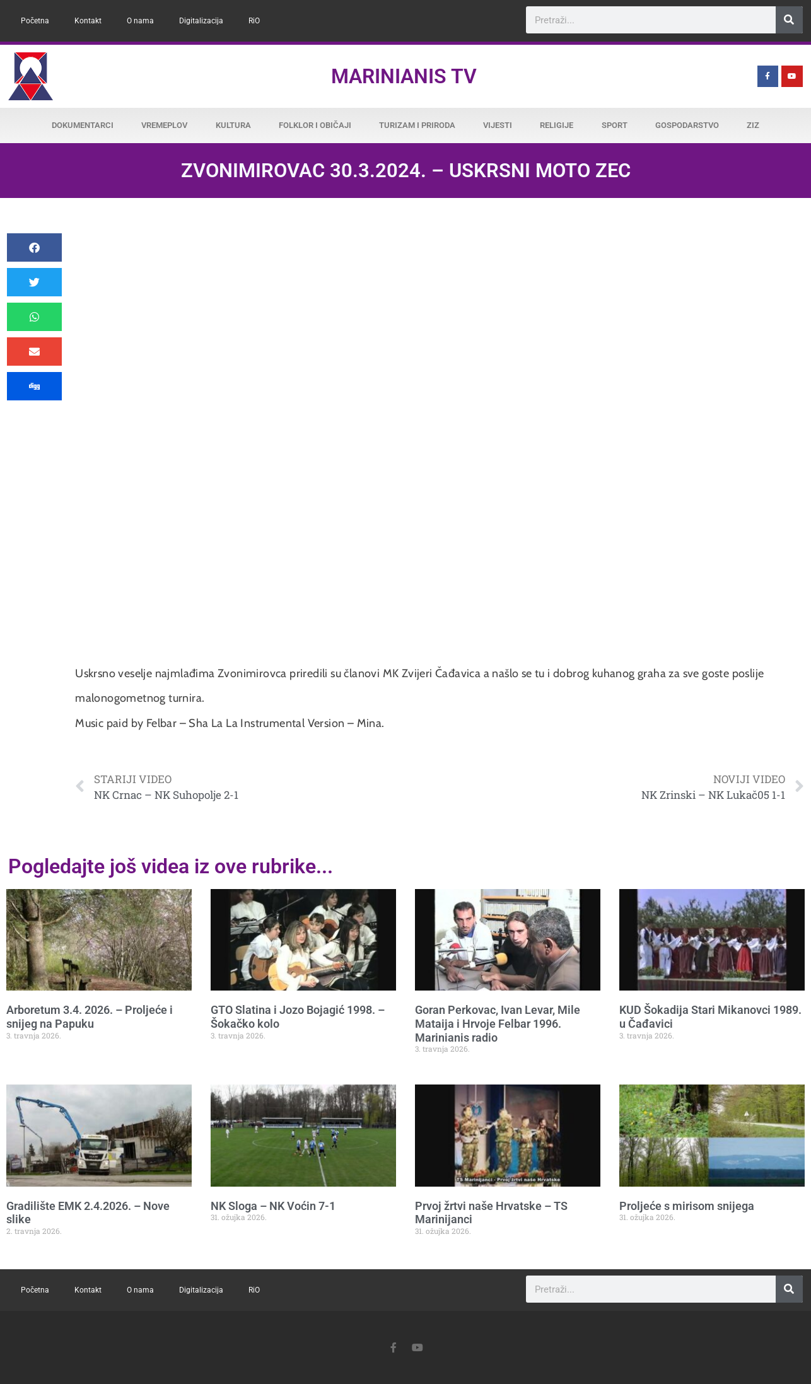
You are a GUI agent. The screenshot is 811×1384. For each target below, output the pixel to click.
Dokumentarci (83, 125)
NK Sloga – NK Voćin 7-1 (273, 1205)
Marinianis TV (404, 76)
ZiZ (753, 125)
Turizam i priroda (417, 125)
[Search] (789, 19)
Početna (35, 20)
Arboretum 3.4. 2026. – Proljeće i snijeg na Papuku (89, 1016)
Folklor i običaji (315, 125)
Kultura (233, 125)
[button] (34, 247)
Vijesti (497, 125)
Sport (614, 125)
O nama (140, 20)
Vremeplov (164, 125)
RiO (254, 20)
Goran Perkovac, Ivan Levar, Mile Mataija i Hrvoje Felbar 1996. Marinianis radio (497, 1023)
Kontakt (88, 20)
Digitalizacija (201, 20)
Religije (556, 125)
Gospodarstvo (687, 125)
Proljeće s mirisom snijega (686, 1205)
